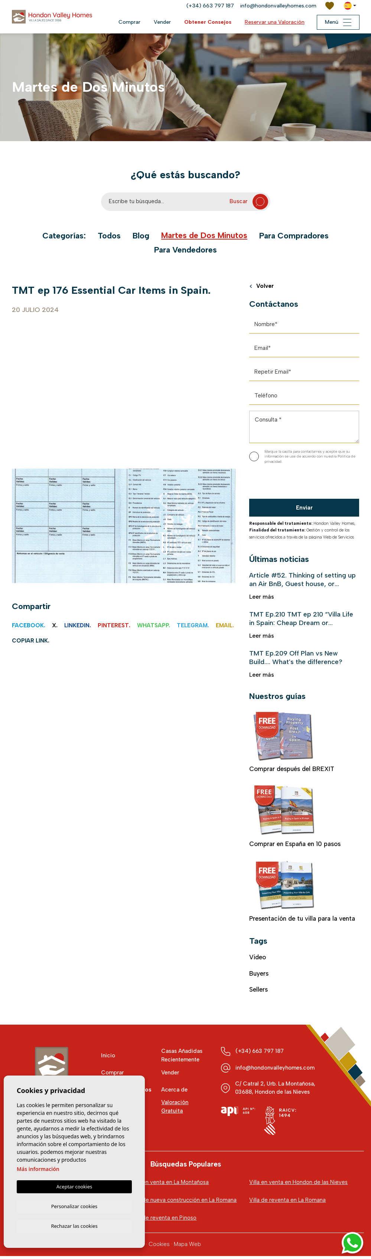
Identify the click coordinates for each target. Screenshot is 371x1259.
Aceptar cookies (74, 1185)
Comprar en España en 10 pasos (295, 818)
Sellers (258, 991)
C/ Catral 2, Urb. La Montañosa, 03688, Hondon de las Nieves (275, 1090)
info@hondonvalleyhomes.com (278, 6)
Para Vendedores (185, 250)
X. (55, 625)
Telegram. (193, 625)
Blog (140, 236)
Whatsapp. (153, 625)
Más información (38, 1167)
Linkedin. (77, 625)
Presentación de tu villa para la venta (302, 893)
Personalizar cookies (74, 1205)
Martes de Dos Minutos (204, 235)
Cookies (159, 1247)
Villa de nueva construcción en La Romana (183, 1202)
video (257, 959)
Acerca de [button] (174, 1092)
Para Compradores (295, 236)
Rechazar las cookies (74, 1225)
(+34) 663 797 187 (210, 6)
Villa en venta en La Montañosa (169, 1184)
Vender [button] (160, 22)
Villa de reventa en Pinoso (163, 1220)
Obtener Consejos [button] (206, 22)
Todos (108, 236)
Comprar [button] (128, 22)
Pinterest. (114, 625)
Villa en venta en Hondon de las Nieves (298, 1184)
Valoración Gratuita (174, 1109)
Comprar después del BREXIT (292, 743)
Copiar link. (30, 640)
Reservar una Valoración (273, 22)
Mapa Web (187, 1247)
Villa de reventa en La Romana (287, 1202)
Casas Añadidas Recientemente (182, 1058)
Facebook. (28, 625)
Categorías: (62, 236)
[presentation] (288, 483)
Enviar (304, 508)
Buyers (259, 975)
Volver (262, 287)
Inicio (108, 1057)
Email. (225, 625)
